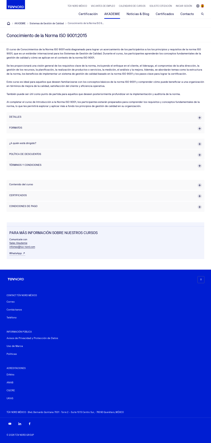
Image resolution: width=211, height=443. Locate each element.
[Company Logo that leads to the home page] (16, 4)
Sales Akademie (18, 243)
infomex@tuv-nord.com (22, 246)
